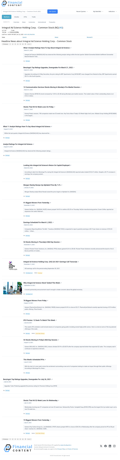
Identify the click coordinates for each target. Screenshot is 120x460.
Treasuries (52, 22)
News (24, 22)
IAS (60, 27)
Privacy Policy (61, 449)
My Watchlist (97, 11)
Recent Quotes (81, 11)
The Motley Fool (29, 273)
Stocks (16, 17)
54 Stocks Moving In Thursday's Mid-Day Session (42, 242)
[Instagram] (114, 448)
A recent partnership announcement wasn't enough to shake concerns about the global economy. (54, 289)
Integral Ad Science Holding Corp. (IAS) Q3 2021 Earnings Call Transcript (51, 262)
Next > (29, 44)
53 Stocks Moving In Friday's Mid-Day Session (41, 340)
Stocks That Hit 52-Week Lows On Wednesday (41, 400)
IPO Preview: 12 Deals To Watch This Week (40, 320)
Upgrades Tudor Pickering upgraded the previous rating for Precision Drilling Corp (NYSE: (31, 386)
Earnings (40, 273)
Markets (6, 17)
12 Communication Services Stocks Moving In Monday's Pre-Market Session (52, 87)
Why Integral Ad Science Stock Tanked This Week (42, 283)
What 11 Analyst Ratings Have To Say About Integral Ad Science (27, 126)
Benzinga (28, 61)
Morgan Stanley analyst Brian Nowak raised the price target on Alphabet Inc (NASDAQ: (50, 192)
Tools (34, 17)
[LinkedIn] (110, 448)
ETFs (25, 17)
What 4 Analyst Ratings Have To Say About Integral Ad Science (47, 48)
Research (89, 37)
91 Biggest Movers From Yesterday (37, 203)
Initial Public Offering (40, 333)
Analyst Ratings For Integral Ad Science (18, 144)
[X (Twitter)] (101, 448)
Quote (25, 37)
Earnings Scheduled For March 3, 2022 (38, 222)
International (42, 22)
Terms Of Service (73, 449)
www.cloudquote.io (65, 445)
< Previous (5, 44)
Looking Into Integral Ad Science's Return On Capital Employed (47, 165)
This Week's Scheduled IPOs (34, 360)
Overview (16, 22)
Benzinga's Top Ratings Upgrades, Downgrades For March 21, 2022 (48, 68)
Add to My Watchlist (29, 34)
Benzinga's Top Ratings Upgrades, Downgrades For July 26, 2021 (27, 379)
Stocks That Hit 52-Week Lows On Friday (39, 107)
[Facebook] (105, 448)
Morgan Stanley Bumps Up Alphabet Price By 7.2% (42, 185)
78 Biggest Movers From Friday (35, 300)
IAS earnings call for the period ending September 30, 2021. (42, 268)
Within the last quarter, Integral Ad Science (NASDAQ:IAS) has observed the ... (27, 133)
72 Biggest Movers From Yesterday (37, 420)
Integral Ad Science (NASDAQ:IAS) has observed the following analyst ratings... (28, 151)
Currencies (32, 22)
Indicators (112, 11)
